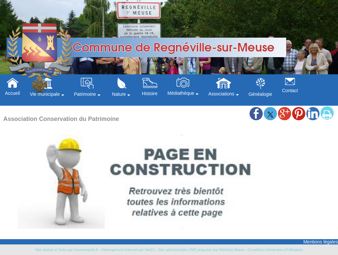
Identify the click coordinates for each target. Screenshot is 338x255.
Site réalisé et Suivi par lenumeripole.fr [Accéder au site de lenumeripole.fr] (66, 250)
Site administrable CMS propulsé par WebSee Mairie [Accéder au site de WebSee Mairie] (201, 250)
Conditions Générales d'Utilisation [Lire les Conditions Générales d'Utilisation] (275, 250)
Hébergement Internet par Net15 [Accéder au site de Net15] (128, 250)
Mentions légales (320, 241)
